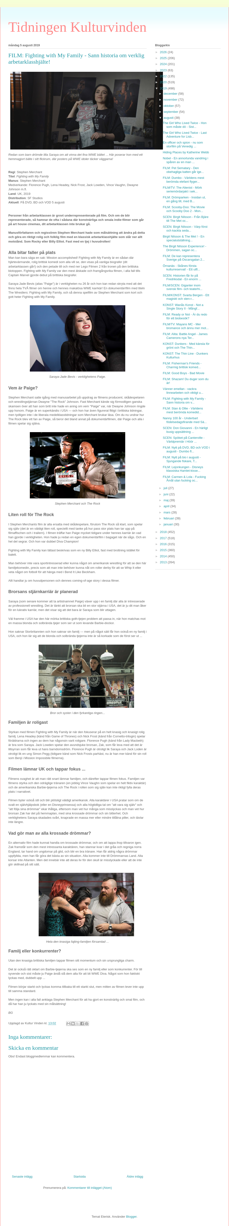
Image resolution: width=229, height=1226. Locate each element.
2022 (164, 76)
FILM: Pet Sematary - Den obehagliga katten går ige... (183, 170)
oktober (169, 106)
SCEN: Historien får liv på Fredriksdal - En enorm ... (182, 277)
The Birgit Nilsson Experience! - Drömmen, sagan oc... (184, 248)
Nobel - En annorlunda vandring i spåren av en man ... (185, 160)
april (167, 506)
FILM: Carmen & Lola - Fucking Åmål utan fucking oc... (184, 478)
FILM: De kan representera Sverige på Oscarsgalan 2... (183, 258)
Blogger (131, 1216)
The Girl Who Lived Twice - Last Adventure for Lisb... (185, 134)
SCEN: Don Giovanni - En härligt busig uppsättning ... (185, 430)
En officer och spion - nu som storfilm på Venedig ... (183, 144)
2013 (164, 562)
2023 (164, 70)
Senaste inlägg (22, 1176)
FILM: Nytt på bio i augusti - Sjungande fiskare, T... (182, 459)
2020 (164, 82)
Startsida (79, 1176)
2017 (164, 538)
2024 (164, 64)
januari (169, 524)
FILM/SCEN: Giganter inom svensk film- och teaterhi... (182, 287)
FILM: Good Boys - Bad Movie (183, 373)
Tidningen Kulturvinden (77, 27)
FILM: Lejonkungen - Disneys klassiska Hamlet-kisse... (183, 469)
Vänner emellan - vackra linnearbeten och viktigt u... (183, 390)
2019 (164, 88)
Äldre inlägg (135, 1176)
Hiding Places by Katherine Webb (186, 152)
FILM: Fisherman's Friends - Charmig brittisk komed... (182, 365)
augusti (169, 117)
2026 (164, 52)
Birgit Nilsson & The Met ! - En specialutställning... (183, 238)
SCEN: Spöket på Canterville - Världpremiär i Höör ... (183, 439)
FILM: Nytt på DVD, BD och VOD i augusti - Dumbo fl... (186, 449)
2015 (164, 550)
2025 (164, 58)
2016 (164, 544)
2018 (164, 532)
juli (166, 488)
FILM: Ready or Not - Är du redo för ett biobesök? (185, 316)
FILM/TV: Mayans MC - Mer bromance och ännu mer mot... (185, 326)
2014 (164, 556)
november (171, 99)
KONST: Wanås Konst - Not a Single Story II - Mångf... (183, 306)
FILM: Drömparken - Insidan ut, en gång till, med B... (184, 199)
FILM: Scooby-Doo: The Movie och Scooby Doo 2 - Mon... (184, 209)
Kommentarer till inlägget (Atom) (89, 1188)
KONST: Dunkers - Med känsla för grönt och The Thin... (186, 345)
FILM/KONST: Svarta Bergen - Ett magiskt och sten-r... (186, 297)
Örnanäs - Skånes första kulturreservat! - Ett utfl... (181, 267)
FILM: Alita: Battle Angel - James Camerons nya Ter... (185, 336)
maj (167, 500)
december (171, 93)
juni (166, 494)
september (171, 112)
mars (168, 512)
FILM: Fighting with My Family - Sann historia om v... (184, 400)
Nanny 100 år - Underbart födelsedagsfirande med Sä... (185, 420)
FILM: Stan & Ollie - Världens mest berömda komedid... (183, 410)
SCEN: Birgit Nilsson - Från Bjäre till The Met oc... (185, 218)
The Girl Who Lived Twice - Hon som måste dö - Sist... (184, 125)
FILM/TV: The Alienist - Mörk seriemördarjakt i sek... (182, 189)
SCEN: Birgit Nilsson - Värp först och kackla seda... (185, 228)
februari (169, 518)
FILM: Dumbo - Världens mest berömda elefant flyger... (183, 179)
